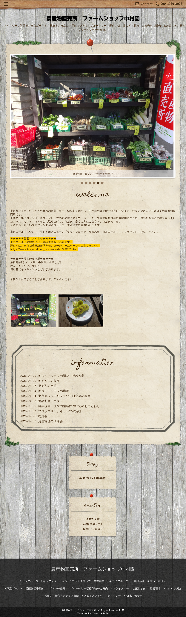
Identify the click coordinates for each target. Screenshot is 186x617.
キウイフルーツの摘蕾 (53, 391)
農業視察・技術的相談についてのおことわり (69, 406)
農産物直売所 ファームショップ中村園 (93, 569)
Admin (105, 613)
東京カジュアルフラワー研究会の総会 (64, 396)
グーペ (95, 613)
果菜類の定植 (47, 386)
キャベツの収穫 (49, 381)
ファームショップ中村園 (83, 610)
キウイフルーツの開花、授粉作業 (61, 376)
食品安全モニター (50, 401)
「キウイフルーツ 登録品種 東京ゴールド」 (93, 231)
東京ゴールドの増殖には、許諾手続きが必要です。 (41, 242)
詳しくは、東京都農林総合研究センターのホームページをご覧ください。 (55, 245)
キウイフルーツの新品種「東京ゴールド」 (66, 217)
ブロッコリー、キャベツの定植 (59, 411)
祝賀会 (42, 416)
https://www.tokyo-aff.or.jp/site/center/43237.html (44, 249)
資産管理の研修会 (50, 421)
